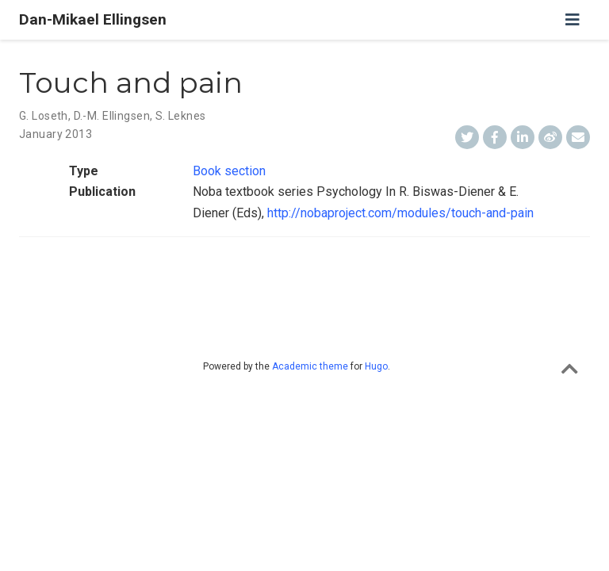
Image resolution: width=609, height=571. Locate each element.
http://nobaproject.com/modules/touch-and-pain (400, 212)
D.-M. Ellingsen (112, 115)
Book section (229, 170)
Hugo (376, 366)
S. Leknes (180, 115)
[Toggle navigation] (572, 20)
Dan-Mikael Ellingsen (93, 19)
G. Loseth (43, 115)
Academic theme (310, 366)
